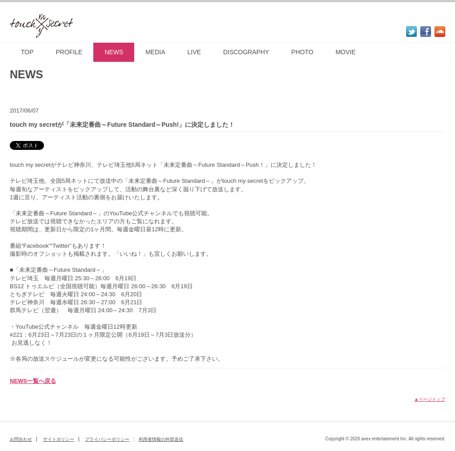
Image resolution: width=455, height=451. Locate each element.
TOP (27, 52)
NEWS (113, 52)
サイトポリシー (58, 439)
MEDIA (155, 52)
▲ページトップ (429, 399)
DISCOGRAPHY (246, 52)
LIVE (194, 52)
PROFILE (69, 52)
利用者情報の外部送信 (161, 439)
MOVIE (345, 52)
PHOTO (302, 52)
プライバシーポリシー (107, 439)
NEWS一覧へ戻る (33, 381)
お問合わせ (21, 439)
